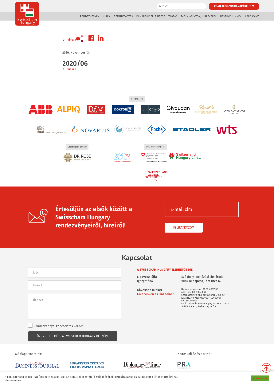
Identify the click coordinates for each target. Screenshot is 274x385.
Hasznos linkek (230, 16)
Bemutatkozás (123, 16)
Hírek (106, 16)
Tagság (173, 16)
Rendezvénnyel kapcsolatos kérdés (56, 325)
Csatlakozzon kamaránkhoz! (234, 6)
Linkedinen (166, 294)
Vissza (71, 40)
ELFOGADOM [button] (260, 378)
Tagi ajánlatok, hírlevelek (199, 16)
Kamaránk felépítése (150, 16)
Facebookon (145, 294)
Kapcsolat (252, 16)
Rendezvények (89, 16)
